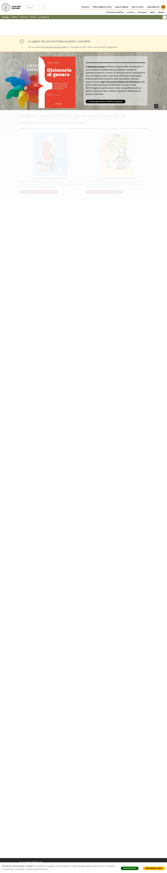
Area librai (91, 852)
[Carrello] (164, 13)
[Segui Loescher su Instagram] (25, 867)
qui (88, 866)
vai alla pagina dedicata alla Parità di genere (105, 80)
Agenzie (161, 8)
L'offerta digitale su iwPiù (102, 2)
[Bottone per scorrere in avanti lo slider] (164, 86)
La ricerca (130, 8)
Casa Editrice (44, 13)
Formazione (142, 8)
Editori (14, 13)
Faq (89, 855)
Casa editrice (92, 847)
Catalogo (5, 13)
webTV (152, 8)
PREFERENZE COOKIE (154, 868)
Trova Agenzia (93, 850)
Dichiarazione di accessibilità (130, 860)
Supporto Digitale (121, 2)
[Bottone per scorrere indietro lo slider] (3, 86)
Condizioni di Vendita (128, 855)
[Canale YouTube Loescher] (34, 867)
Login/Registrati (153, 2)
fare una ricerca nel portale (55, 26)
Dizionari (24, 13)
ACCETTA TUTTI (130, 868)
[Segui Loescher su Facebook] (21, 867)
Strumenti (85, 2)
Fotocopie (124, 857)
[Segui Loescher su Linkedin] (30, 867)
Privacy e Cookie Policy (129, 847)
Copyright (124, 852)
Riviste (33, 13)
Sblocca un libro (138, 2)
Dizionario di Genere (96, 45)
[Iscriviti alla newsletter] (38, 867)
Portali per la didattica (115, 8)
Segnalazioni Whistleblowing (130, 850)
